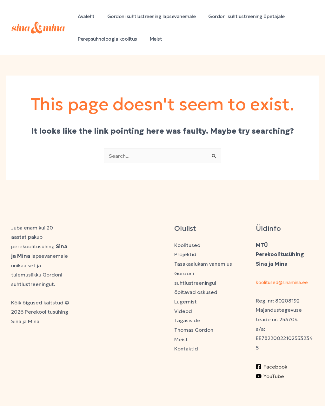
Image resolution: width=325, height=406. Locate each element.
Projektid (185, 254)
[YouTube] (270, 385)
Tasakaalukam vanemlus (203, 264)
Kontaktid (186, 348)
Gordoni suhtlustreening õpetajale (238, 16)
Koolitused (187, 245)
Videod (183, 311)
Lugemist (185, 301)
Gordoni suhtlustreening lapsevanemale (147, 16)
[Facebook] (271, 376)
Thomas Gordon (193, 330)
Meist (151, 39)
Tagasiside (187, 320)
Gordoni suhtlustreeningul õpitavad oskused (195, 282)
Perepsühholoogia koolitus (106, 39)
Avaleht (84, 16)
